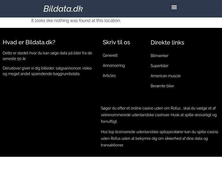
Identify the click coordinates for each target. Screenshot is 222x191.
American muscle (166, 76)
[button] (174, 7)
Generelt (110, 55)
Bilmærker (160, 56)
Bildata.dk (63, 9)
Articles (109, 75)
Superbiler (160, 66)
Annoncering (114, 65)
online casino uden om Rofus (156, 108)
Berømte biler (162, 86)
